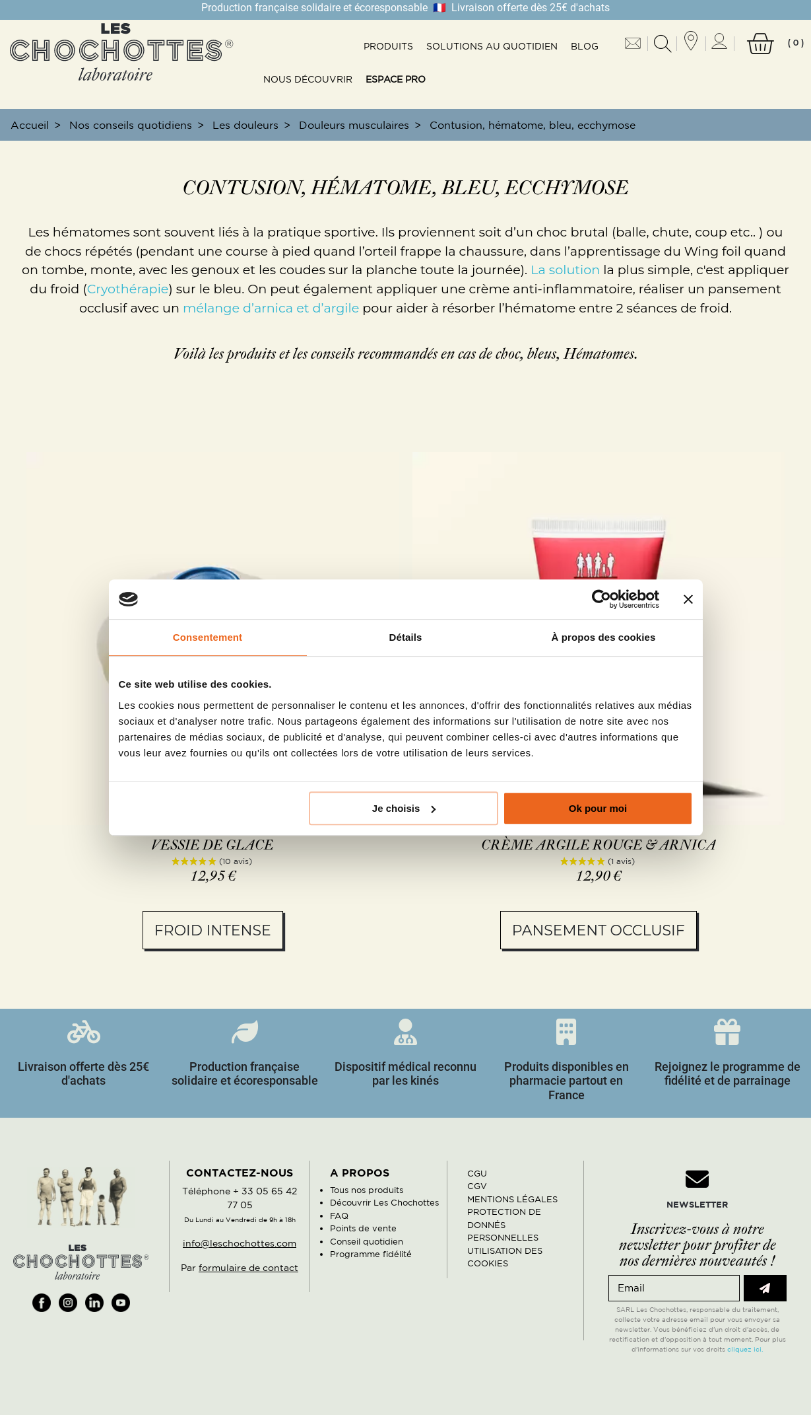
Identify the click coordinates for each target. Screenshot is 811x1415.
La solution (565, 269)
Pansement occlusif (598, 930)
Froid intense (212, 930)
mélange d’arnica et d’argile (271, 308)
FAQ (339, 1216)
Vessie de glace (212, 846)
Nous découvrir (307, 79)
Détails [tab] (405, 637)
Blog (585, 46)
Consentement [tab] (207, 637)
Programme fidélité (371, 1254)
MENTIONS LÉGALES (512, 1199)
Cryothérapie (128, 289)
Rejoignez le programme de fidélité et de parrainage (727, 1074)
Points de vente (363, 1228)
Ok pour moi (598, 808)
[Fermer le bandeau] (688, 599)
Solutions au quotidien (492, 46)
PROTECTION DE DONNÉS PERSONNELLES (504, 1225)
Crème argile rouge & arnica (598, 846)
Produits (388, 46)
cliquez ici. (745, 1349)
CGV (477, 1186)
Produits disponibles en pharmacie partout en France (566, 1081)
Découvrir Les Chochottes (384, 1203)
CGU (477, 1174)
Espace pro (396, 79)
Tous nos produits (366, 1190)
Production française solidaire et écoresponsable (245, 1074)
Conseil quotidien (366, 1242)
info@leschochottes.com (239, 1243)
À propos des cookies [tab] (604, 637)
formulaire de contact (248, 1267)
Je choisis (404, 808)
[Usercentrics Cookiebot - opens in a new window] (601, 599)
